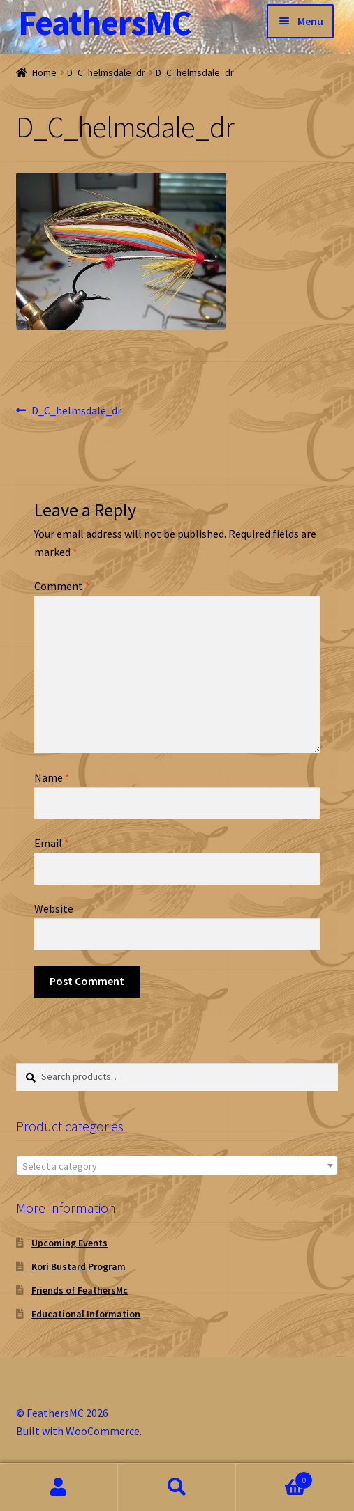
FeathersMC (104, 23)
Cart (274, 1477)
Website (53, 908)
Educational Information (85, 1314)
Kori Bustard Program (78, 1266)
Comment (62, 586)
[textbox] (177, 1166)
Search (177, 1487)
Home (44, 72)
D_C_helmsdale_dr (106, 72)
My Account (59, 1487)
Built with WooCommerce (78, 1431)
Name (52, 777)
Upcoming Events (69, 1243)
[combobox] (177, 1165)
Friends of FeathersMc (79, 1290)
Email (51, 843)
